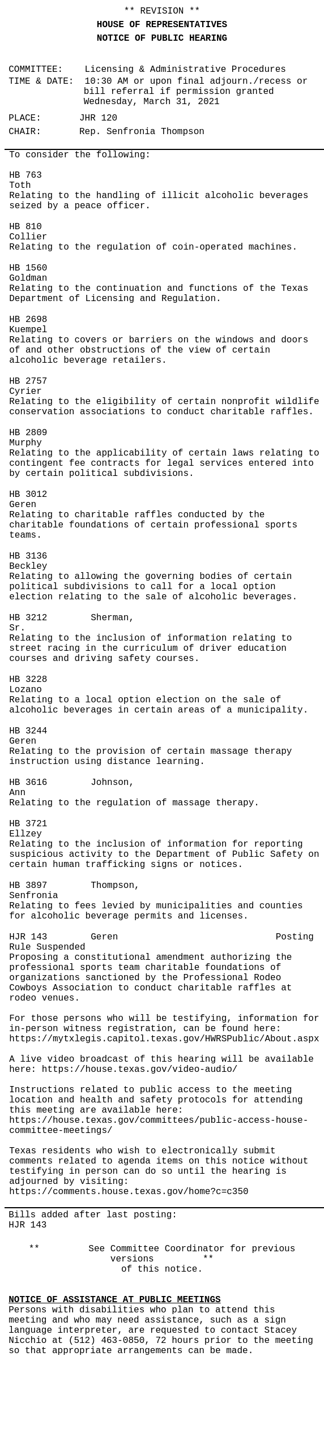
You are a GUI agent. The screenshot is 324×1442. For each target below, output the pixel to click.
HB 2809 (28, 433)
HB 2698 (28, 320)
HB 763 (25, 175)
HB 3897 (28, 886)
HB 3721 (28, 824)
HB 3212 (28, 618)
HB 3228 (28, 680)
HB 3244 (28, 731)
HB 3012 (28, 495)
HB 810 (25, 227)
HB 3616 (28, 783)
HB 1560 (28, 268)
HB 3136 (28, 556)
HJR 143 (28, 937)
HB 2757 (28, 381)
